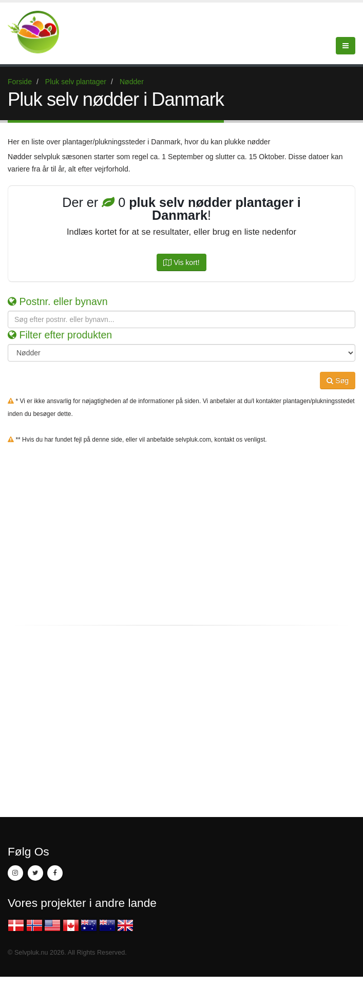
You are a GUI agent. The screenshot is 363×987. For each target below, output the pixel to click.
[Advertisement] (181, 542)
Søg (338, 380)
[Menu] (345, 45)
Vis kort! (181, 262)
